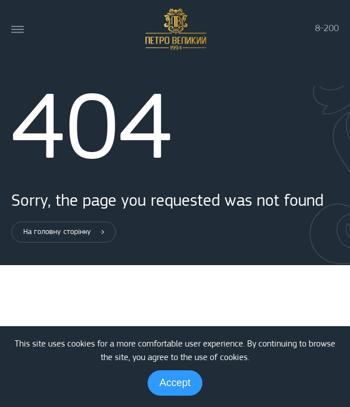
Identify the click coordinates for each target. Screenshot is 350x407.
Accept (175, 382)
